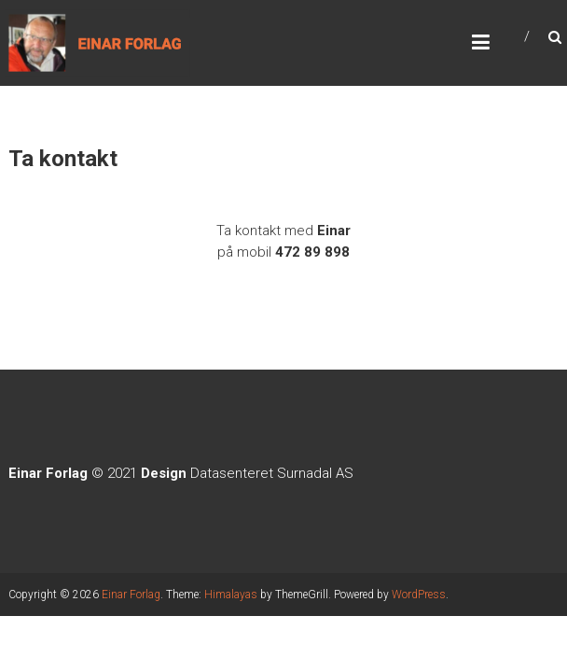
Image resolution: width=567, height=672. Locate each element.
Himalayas (230, 594)
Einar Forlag (131, 594)
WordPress (419, 594)
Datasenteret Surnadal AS (271, 473)
